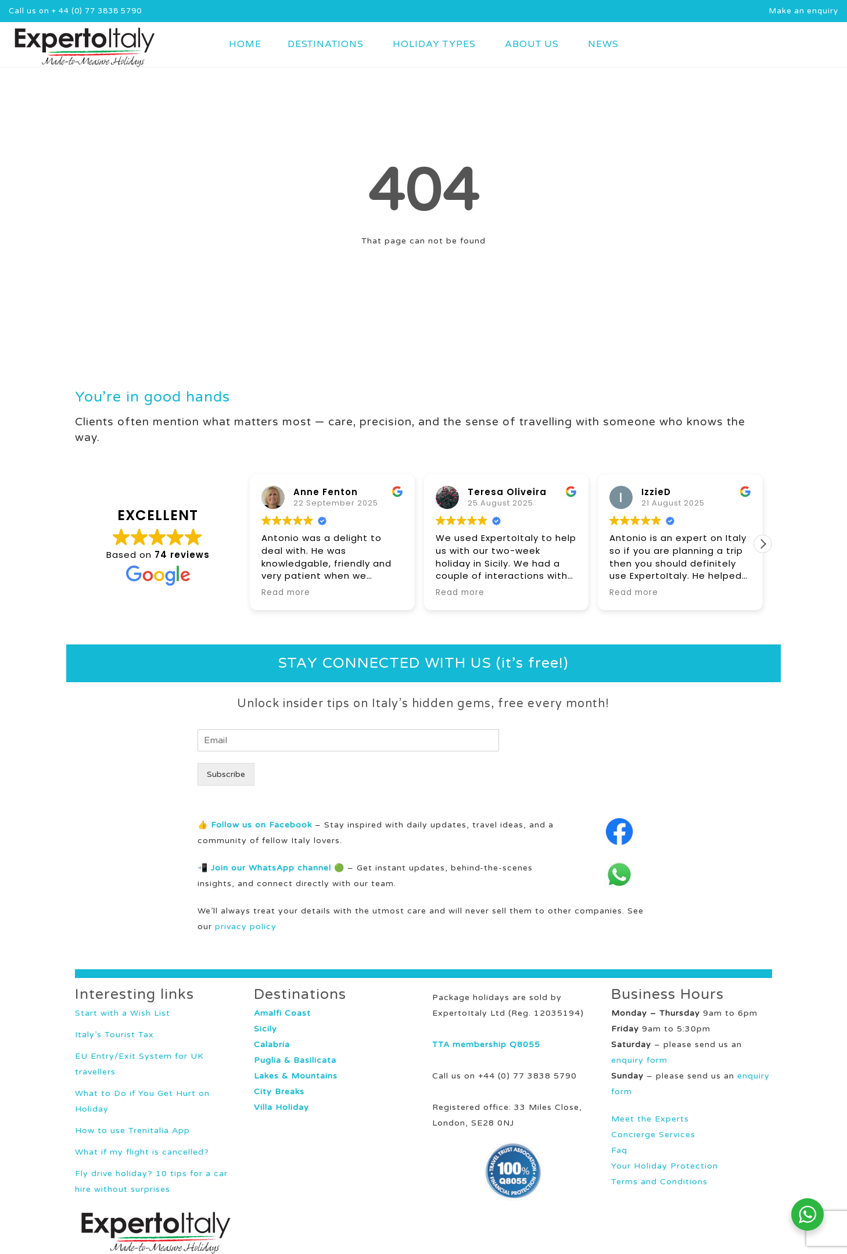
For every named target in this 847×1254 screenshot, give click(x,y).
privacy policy (246, 926)
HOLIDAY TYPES (434, 44)
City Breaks (279, 1092)
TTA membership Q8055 (486, 1044)
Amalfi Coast (282, 1013)
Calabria (272, 1044)
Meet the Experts (650, 1119)
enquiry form (639, 1060)
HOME (245, 44)
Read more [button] (285, 592)
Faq (619, 1150)
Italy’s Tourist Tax (114, 1035)
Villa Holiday (281, 1107)
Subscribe (226, 774)
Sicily (265, 1029)
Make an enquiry (803, 11)
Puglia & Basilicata (295, 1060)
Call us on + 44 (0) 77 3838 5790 (75, 11)
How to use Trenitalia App (132, 1130)
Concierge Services (653, 1135)
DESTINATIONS (326, 44)
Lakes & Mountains (296, 1076)
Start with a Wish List (122, 1013)
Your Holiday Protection (664, 1166)
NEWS (603, 44)
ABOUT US (532, 44)
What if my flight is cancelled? (142, 1152)
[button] (762, 544)
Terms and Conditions (659, 1182)
